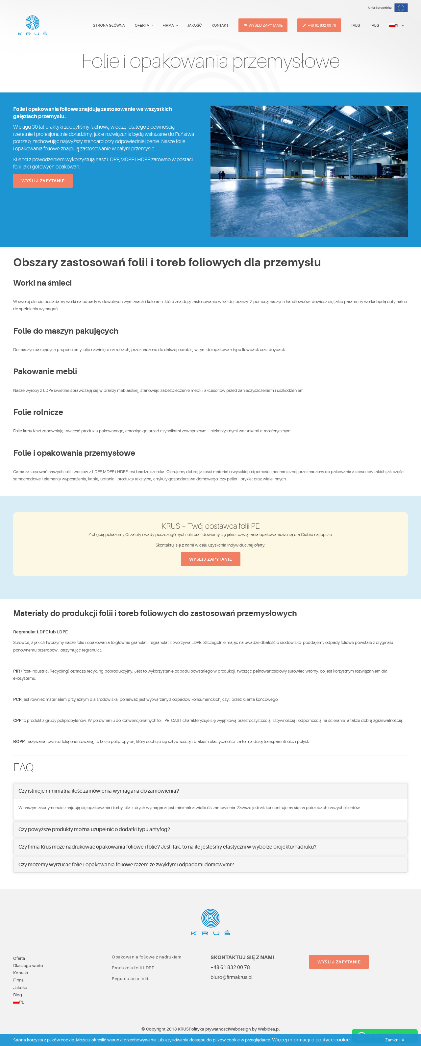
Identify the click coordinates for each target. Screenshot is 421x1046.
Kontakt (20, 972)
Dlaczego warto (28, 965)
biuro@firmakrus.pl (231, 977)
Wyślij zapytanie (42, 180)
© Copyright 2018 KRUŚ (165, 1029)
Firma (18, 980)
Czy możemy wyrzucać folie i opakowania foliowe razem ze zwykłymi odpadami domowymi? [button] (126, 865)
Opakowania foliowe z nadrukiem (146, 957)
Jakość (20, 987)
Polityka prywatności (209, 1029)
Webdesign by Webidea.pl (254, 1029)
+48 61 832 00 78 (230, 967)
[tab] (210, 791)
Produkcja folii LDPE (133, 968)
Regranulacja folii (130, 979)
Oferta (19, 958)
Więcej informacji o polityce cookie (311, 1040)
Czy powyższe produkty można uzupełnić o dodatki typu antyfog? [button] (94, 829)
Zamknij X (394, 1039)
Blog (17, 994)
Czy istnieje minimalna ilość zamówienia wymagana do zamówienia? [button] (98, 791)
